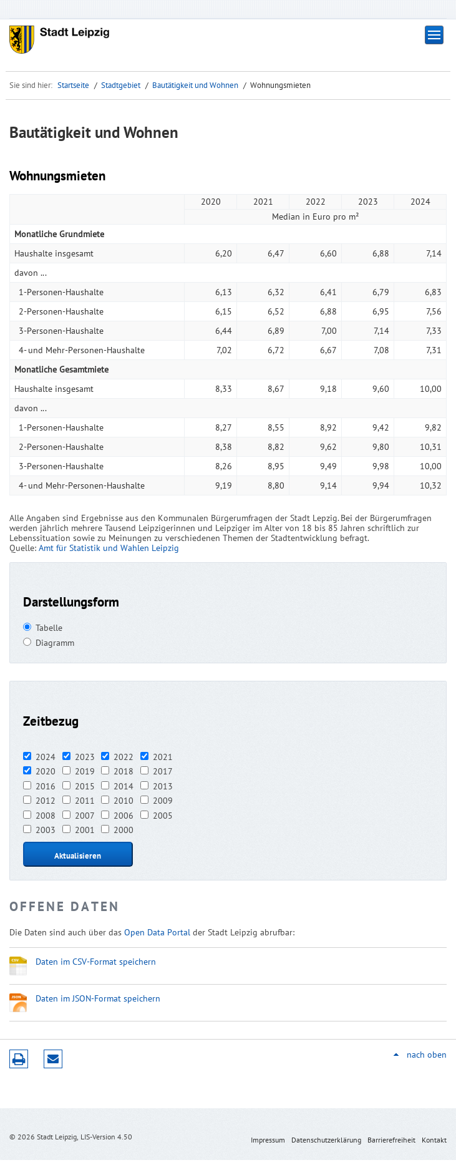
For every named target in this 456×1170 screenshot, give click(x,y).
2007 (85, 815)
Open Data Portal (157, 932)
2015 (85, 786)
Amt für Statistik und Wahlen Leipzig (109, 547)
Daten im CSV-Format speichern (96, 961)
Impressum (268, 1139)
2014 (123, 786)
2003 (46, 830)
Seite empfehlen (53, 1059)
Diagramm (55, 642)
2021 (163, 757)
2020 (46, 771)
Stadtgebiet (120, 85)
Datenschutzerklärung (326, 1139)
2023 (85, 757)
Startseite (73, 85)
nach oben (427, 1055)
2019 (85, 771)
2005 (163, 815)
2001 (85, 830)
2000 (123, 830)
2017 (163, 771)
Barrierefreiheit (391, 1139)
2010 (123, 800)
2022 (123, 757)
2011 (85, 800)
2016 (46, 786)
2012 (46, 800)
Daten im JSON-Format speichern (98, 998)
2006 (123, 815)
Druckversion (18, 1059)
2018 (123, 771)
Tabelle (49, 627)
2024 (46, 757)
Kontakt (434, 1139)
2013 (163, 786)
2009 (163, 800)
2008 (46, 815)
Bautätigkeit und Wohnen (195, 85)
